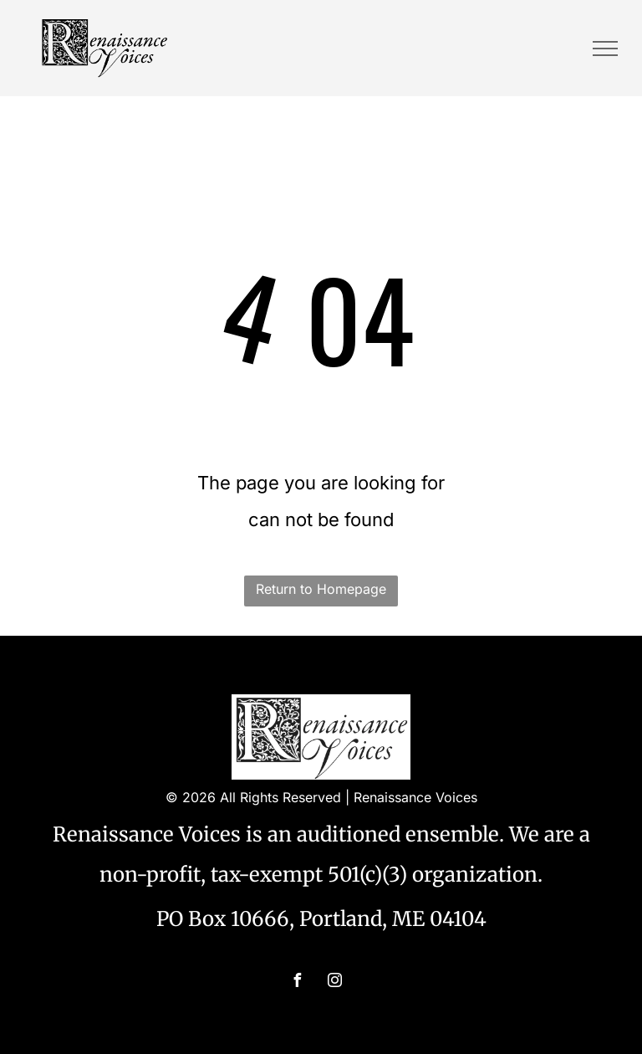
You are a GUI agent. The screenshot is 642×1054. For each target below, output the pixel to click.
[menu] (605, 48)
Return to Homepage (321, 589)
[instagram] (335, 982)
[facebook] (297, 982)
